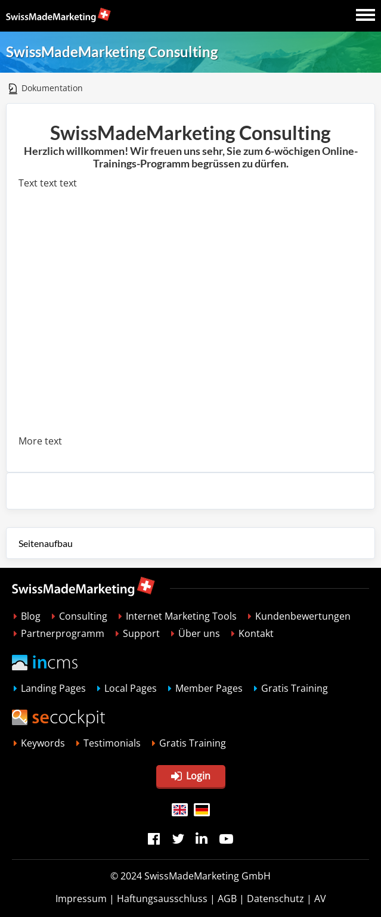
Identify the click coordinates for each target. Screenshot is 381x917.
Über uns (199, 633)
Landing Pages (53, 688)
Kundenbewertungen (303, 616)
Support (141, 633)
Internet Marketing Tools (181, 616)
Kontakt (256, 633)
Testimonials (112, 743)
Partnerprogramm (62, 633)
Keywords (43, 743)
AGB (227, 898)
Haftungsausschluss (162, 898)
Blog (31, 616)
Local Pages (130, 688)
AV (320, 898)
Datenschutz (275, 898)
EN (180, 809)
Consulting (83, 616)
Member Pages (209, 688)
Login (190, 775)
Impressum (81, 898)
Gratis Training (294, 688)
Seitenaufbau (45, 543)
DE (202, 809)
